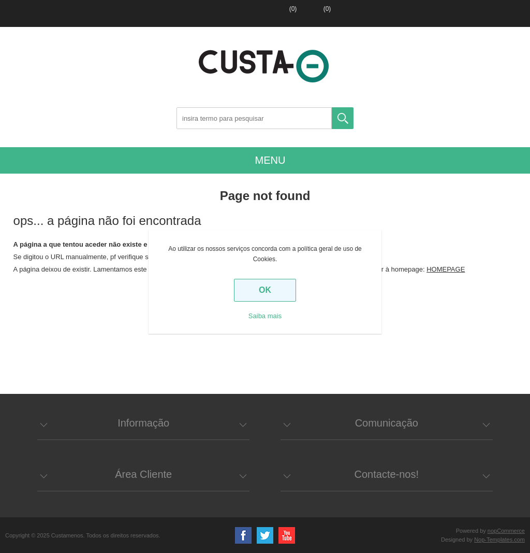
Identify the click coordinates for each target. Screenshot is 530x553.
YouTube (286, 535)
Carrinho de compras (313, 13)
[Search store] (254, 118)
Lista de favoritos (280, 13)
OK (265, 290)
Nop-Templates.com (499, 539)
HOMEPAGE (445, 269)
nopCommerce (506, 531)
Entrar (248, 13)
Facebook (243, 535)
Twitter (265, 535)
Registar (216, 13)
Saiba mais (265, 316)
